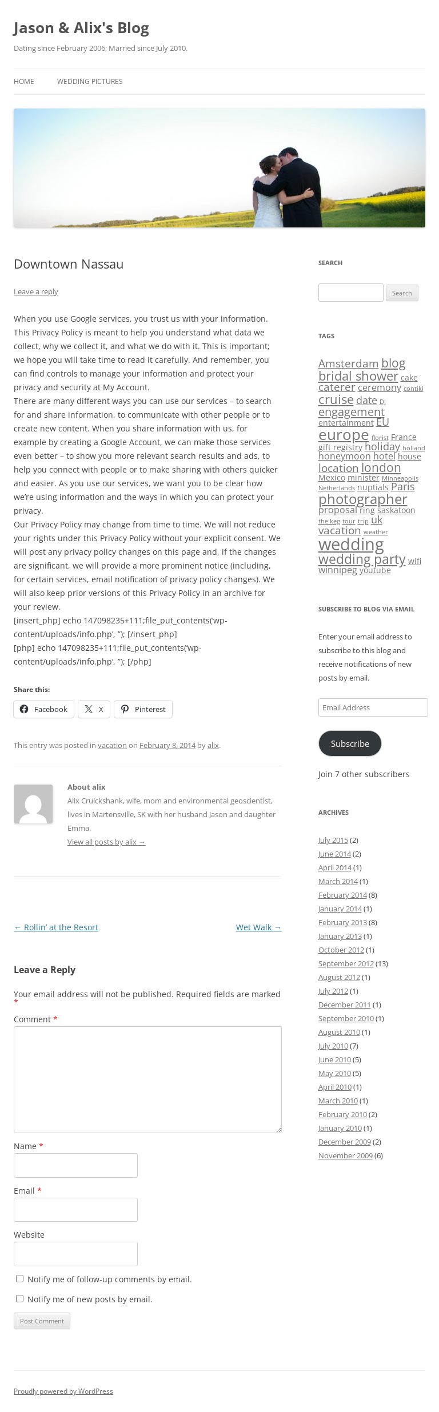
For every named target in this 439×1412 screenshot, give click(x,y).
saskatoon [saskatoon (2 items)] (396, 510)
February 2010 (342, 1114)
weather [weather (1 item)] (376, 532)
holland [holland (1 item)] (413, 448)
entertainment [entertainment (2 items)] (346, 422)
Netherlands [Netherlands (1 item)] (336, 488)
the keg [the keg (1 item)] (329, 521)
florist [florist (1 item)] (380, 438)
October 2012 (341, 950)
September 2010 (346, 1018)
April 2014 (335, 867)
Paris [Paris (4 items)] (403, 486)
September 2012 (346, 963)
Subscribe (350, 743)
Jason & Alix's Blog (81, 27)
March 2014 (338, 881)
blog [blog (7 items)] (393, 362)
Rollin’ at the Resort (56, 927)
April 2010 (335, 1087)
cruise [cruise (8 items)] (336, 398)
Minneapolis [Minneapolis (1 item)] (400, 478)
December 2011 (344, 1004)
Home (24, 81)
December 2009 (344, 1142)
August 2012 (339, 977)
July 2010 (333, 1046)
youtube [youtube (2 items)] (375, 570)
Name (28, 1146)
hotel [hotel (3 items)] (384, 456)
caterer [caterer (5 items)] (337, 386)
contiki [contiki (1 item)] (414, 389)
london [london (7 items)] (381, 467)
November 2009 (345, 1155)
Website (29, 1234)
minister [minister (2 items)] (364, 477)
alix (213, 745)
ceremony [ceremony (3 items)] (379, 387)
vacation (112, 745)
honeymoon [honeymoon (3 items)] (344, 456)
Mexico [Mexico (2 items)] (331, 477)
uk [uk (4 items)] (376, 519)
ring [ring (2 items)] (367, 510)
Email (28, 1190)
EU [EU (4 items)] (382, 422)
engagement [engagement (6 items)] (351, 411)
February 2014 (342, 895)
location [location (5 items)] (338, 468)
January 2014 (340, 908)
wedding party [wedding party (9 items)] (362, 559)
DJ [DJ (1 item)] (383, 402)
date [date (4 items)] (366, 400)
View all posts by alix (106, 842)
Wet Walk (259, 927)
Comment (36, 1019)
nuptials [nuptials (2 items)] (373, 487)
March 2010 (338, 1100)
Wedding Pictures (90, 81)
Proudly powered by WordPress (63, 1391)
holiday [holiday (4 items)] (382, 446)
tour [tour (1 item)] (349, 521)
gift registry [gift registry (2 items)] (340, 447)
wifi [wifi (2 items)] (414, 560)
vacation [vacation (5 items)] (339, 530)
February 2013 (342, 922)
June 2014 (334, 854)
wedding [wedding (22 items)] (351, 544)
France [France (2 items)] (404, 436)
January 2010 (340, 1128)
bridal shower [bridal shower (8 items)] (358, 375)
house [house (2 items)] (409, 456)
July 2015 (333, 840)
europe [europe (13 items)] (343, 435)
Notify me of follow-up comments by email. (109, 1279)
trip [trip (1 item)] (363, 521)
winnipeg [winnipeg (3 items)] (337, 569)
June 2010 (334, 1059)
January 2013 (340, 936)
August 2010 (339, 1032)
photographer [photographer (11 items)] (363, 498)
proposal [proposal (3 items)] (337, 509)
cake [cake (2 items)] (409, 377)
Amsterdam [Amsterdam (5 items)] (348, 363)
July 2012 (333, 991)
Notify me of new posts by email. (90, 1299)
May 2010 (334, 1073)
